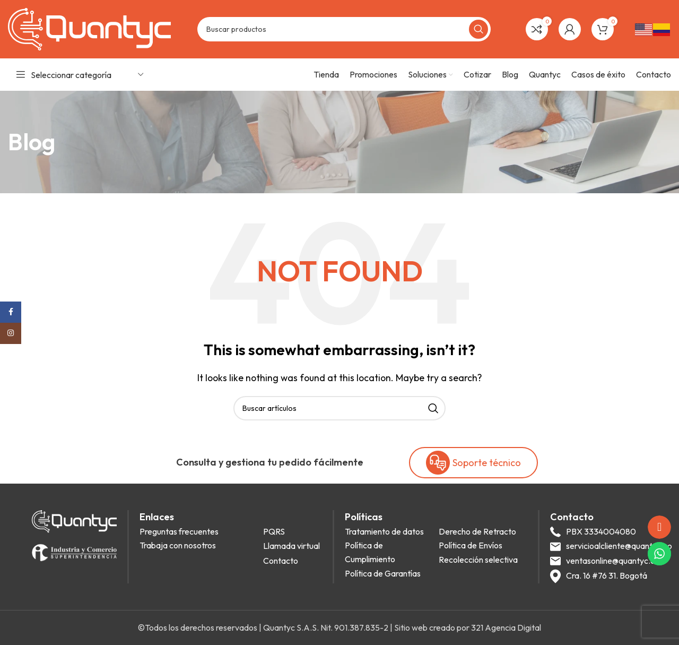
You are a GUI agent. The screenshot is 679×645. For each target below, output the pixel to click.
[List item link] (198, 532)
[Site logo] (89, 28)
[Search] (344, 29)
